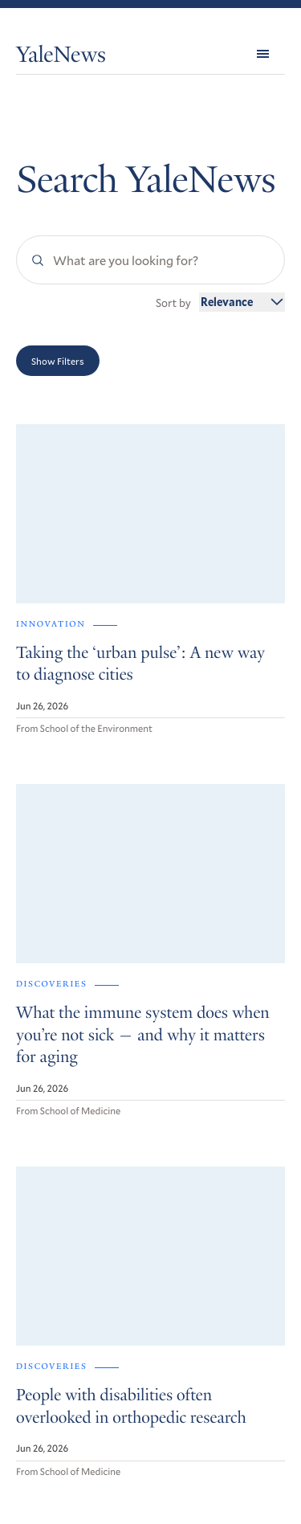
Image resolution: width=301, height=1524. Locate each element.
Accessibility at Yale (58, 1440)
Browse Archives (58, 1351)
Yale (261, 1501)
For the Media (50, 1387)
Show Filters (57, 360)
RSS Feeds (40, 1369)
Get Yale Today (81, 1299)
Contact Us (44, 1406)
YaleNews (61, 57)
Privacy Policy (45, 1462)
